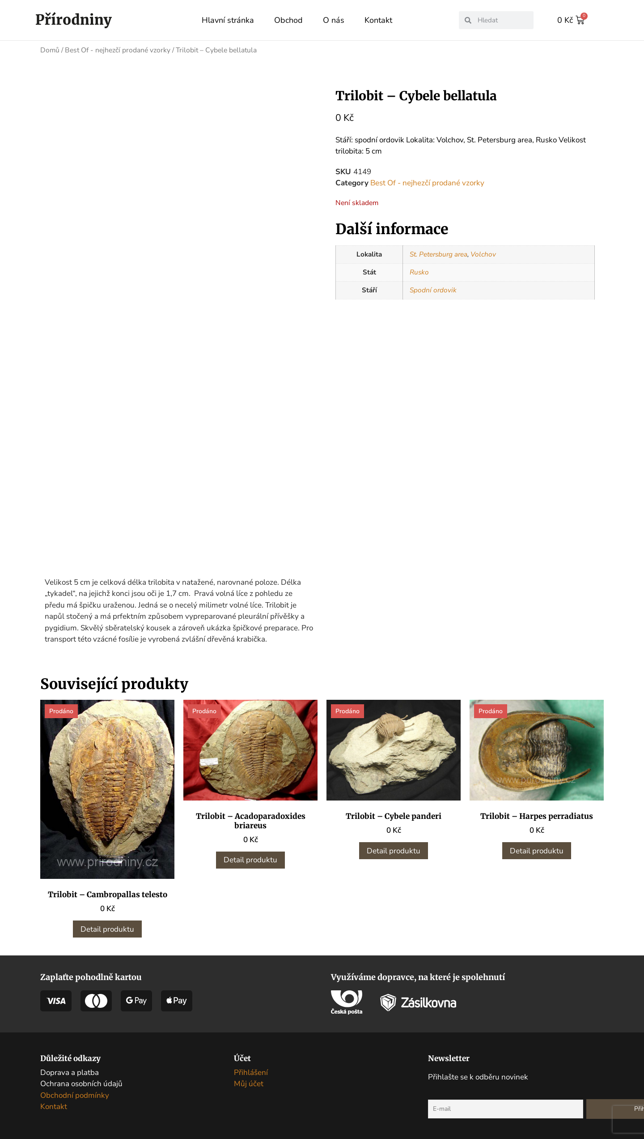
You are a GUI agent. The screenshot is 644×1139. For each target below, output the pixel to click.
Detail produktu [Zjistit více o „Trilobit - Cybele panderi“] (393, 831)
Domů (49, 50)
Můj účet (248, 1064)
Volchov (483, 253)
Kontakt (378, 20)
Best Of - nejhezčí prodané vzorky (117, 50)
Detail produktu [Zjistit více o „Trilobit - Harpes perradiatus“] (537, 831)
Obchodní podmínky (74, 1075)
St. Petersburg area (438, 253)
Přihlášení (251, 1052)
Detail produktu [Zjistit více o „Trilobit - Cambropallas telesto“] (107, 909)
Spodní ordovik (433, 289)
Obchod (288, 20)
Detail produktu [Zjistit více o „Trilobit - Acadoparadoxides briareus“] (250, 840)
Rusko (419, 271)
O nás (333, 20)
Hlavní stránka (228, 20)
